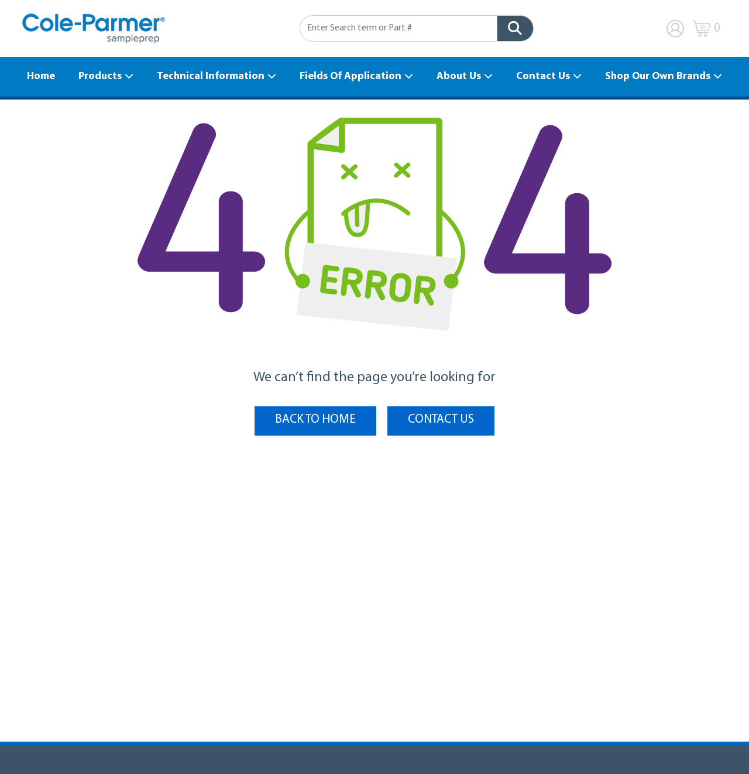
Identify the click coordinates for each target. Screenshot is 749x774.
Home (41, 76)
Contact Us (543, 76)
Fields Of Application (350, 76)
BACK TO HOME (315, 419)
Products (100, 76)
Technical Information (210, 76)
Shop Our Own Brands (657, 76)
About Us (459, 76)
